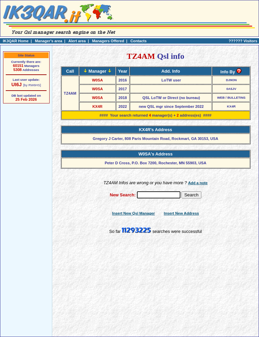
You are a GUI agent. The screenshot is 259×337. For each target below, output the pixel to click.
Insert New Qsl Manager (133, 213)
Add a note (198, 183)
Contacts (139, 41)
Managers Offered (108, 41)
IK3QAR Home (15, 41)
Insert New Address (181, 213)
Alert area (77, 41)
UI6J (16, 84)
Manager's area (48, 41)
